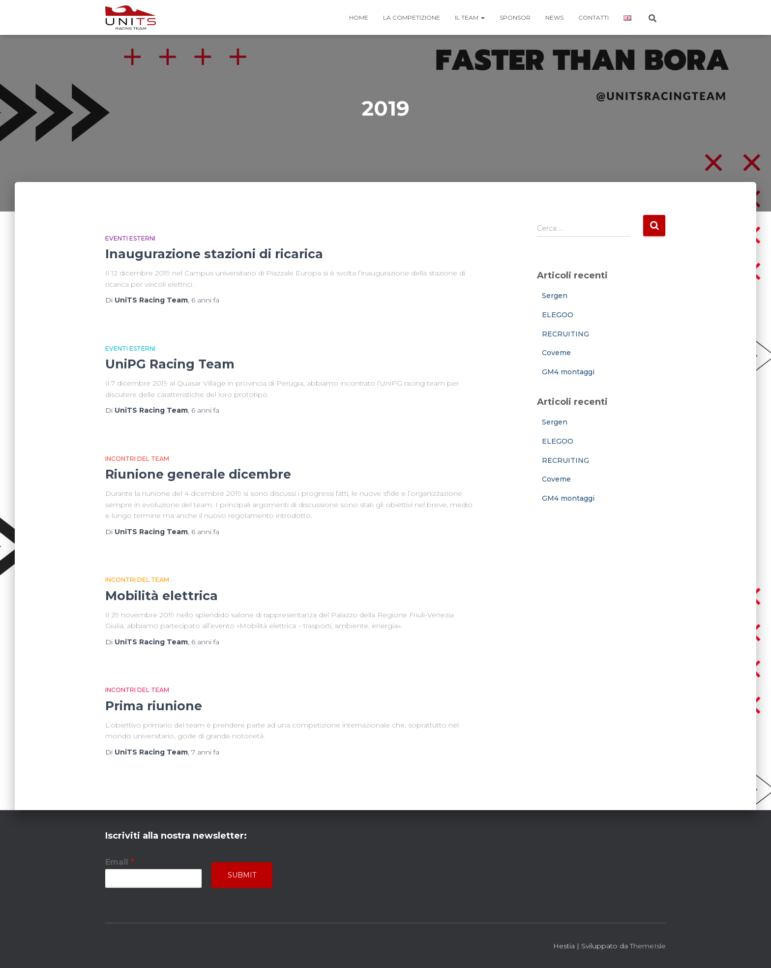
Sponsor (515, 17)
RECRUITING (565, 334)
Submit (242, 875)
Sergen (554, 295)
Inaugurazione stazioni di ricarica (214, 253)
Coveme (556, 352)
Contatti (593, 17)
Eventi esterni (130, 238)
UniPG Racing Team (170, 364)
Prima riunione (153, 705)
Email (119, 862)
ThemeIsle (648, 945)
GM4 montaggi (568, 371)
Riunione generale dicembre (198, 474)
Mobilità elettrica (161, 595)
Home (358, 17)
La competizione (411, 17)
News (554, 17)
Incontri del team (137, 458)
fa (205, 300)
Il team (470, 17)
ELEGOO (557, 314)
